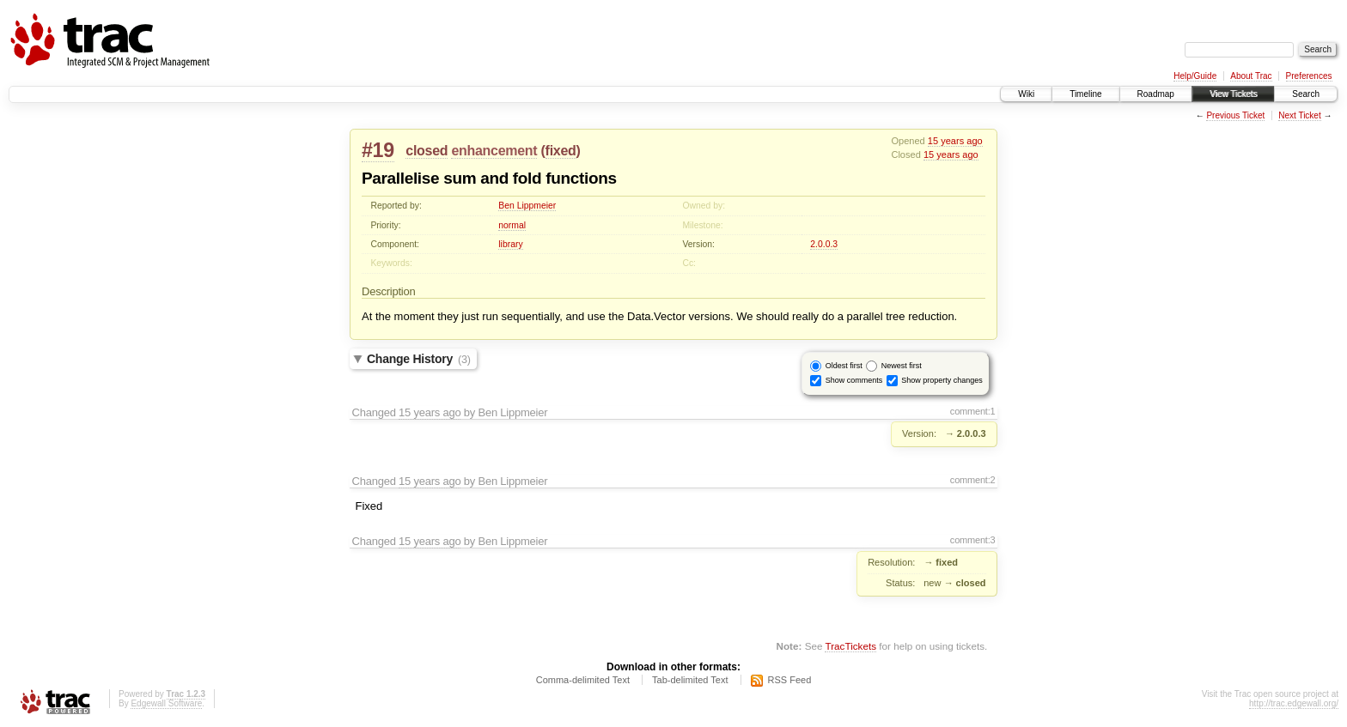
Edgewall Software (166, 703)
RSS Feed (790, 680)
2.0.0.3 (824, 244)
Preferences (1309, 76)
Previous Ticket (1235, 115)
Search (1306, 94)
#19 (378, 150)
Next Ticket (1299, 115)
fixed (561, 150)
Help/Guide (1194, 76)
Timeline (1085, 94)
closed (426, 150)
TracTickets (850, 645)
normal (512, 225)
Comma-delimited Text (583, 680)
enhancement (494, 150)
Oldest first (844, 365)
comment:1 (973, 411)
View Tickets (1233, 94)
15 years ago (955, 141)
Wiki (1026, 94)
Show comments (854, 380)
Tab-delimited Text (690, 680)
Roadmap (1155, 94)
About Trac (1250, 76)
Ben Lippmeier (527, 205)
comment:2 (973, 480)
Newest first (901, 365)
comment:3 (973, 540)
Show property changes (942, 380)
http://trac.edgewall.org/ (1293, 703)
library (510, 244)
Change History (419, 359)
